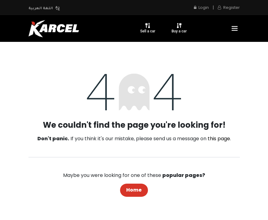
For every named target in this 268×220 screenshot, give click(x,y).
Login (201, 7)
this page (219, 138)
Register (229, 7)
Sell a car (147, 27)
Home (134, 189)
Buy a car (179, 27)
